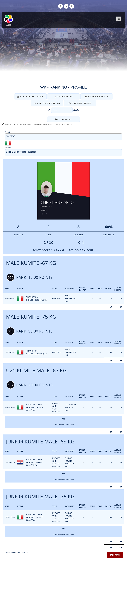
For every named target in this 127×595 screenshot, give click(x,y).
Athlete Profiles (30, 97)
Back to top (115, 556)
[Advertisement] (63, 576)
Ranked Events (96, 97)
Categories (63, 97)
